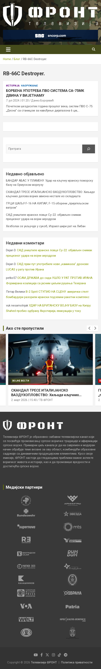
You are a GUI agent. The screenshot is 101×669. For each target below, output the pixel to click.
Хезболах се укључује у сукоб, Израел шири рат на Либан (45, 226)
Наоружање (29, 85)
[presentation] (89, 328)
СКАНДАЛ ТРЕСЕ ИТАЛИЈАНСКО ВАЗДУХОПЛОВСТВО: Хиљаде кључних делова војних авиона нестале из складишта (50, 395)
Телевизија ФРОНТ (44, 662)
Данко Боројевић (42, 100)
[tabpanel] (26, 500)
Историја (13, 85)
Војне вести (20, 380)
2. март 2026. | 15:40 (24, 400)
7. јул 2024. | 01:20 (17, 100)
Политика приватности (76, 662)
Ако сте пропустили (25, 328)
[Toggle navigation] (8, 49)
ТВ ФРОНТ (46, 400)
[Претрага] (88, 149)
